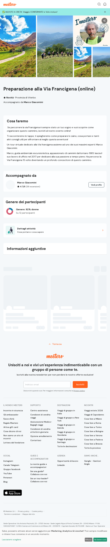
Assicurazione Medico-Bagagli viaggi (41, 423)
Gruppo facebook (11, 469)
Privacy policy (79, 391)
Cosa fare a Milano (93, 419)
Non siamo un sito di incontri (13, 437)
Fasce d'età (8, 419)
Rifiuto (89, 539)
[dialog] (55, 536)
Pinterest (7, 477)
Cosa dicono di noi (12, 431)
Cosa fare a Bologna (93, 431)
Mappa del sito (28, 514)
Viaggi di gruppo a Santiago (65, 440)
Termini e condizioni (12, 514)
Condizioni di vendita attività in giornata (40, 430)
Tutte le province (92, 448)
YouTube (7, 473)
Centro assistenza (39, 410)
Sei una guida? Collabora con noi (38, 473)
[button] (55, 230)
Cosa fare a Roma (92, 423)
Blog (5, 481)
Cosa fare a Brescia (93, 443)
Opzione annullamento (41, 436)
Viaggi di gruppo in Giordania (66, 433)
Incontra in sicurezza (13, 410)
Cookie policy (37, 511)
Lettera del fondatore (13, 442)
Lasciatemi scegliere (11, 539)
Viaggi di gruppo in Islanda (66, 426)
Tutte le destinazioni (67, 446)
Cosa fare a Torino (93, 427)
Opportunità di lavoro (67, 461)
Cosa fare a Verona (93, 435)
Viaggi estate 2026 (93, 410)
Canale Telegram (11, 465)
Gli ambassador (10, 414)
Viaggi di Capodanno (94, 414)
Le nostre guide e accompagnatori (38, 465)
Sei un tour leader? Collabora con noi (39, 480)
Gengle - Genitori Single (92, 462)
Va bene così (100, 539)
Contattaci (35, 440)
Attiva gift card (10, 427)
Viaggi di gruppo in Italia (66, 412)
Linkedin (61, 465)
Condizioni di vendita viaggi (40, 416)
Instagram (8, 461)
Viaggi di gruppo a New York (68, 419)
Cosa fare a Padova (93, 439)
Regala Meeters (10, 423)
